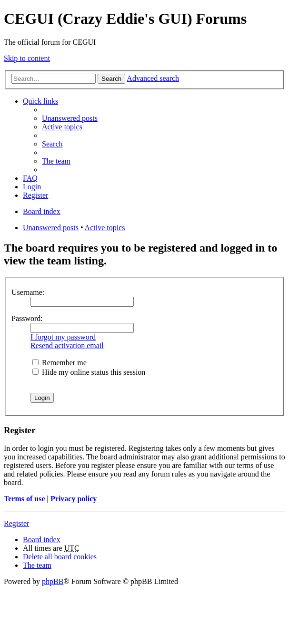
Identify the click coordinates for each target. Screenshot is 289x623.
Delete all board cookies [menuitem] (60, 557)
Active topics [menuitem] (62, 127)
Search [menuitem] (52, 144)
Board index (41, 539)
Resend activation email (67, 345)
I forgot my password (63, 337)
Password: (27, 318)
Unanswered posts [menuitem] (70, 118)
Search (111, 78)
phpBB (52, 581)
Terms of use (24, 499)
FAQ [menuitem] (30, 178)
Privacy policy (73, 499)
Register (16, 523)
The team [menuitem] (56, 161)
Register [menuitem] (35, 195)
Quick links (40, 101)
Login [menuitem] (32, 187)
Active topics (105, 228)
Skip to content (27, 58)
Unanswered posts (51, 228)
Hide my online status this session (88, 372)
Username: (27, 292)
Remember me (59, 363)
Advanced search (153, 78)
